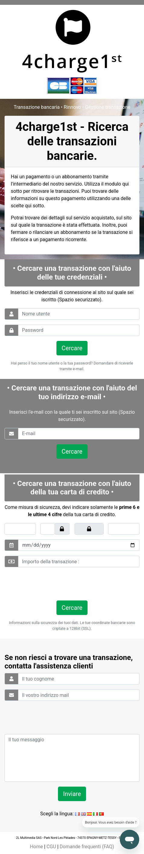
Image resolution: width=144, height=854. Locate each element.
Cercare (72, 348)
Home (36, 846)
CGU (51, 846)
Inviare (72, 793)
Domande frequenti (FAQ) (87, 846)
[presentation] (46, 584)
